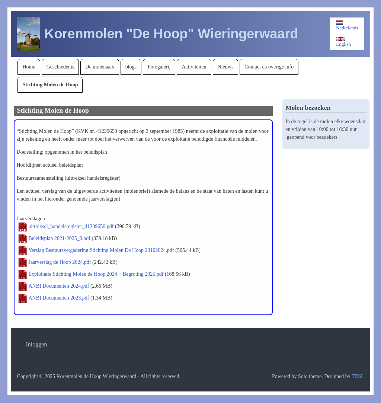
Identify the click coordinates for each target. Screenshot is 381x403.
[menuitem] (28, 67)
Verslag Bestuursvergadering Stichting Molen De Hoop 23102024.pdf (101, 250)
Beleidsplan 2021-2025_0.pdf (59, 238)
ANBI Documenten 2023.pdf (58, 298)
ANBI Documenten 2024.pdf (58, 286)
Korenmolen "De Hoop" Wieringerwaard (171, 33)
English (343, 42)
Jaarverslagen (30, 218)
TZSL (358, 376)
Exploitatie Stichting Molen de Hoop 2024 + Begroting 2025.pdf (95, 274)
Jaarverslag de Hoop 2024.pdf (59, 262)
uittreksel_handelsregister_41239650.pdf (70, 226)
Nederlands (347, 25)
